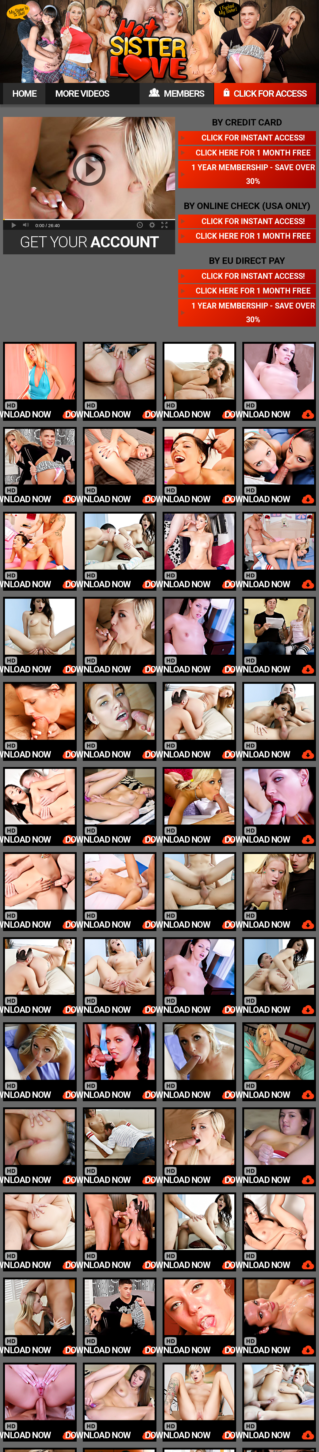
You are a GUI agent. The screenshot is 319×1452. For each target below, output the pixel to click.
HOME (24, 93)
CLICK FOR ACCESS (265, 93)
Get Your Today (89, 243)
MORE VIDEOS (82, 93)
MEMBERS (176, 93)
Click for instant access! (253, 137)
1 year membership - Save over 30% (253, 174)
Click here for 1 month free (253, 152)
